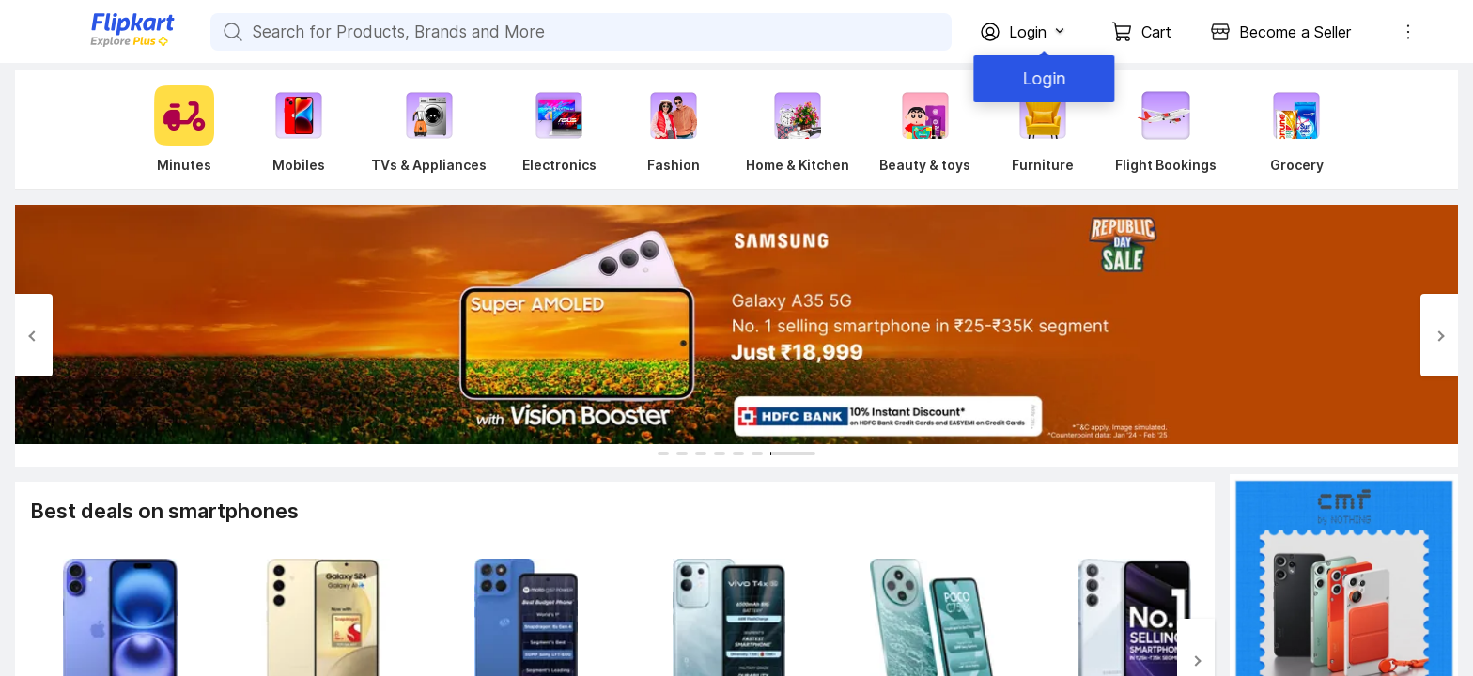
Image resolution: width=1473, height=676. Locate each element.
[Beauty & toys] (924, 129)
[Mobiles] (298, 129)
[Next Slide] (1439, 335)
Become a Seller (1295, 32)
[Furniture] (1042, 129)
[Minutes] (180, 129)
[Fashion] (673, 129)
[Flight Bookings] (1166, 129)
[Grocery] (1293, 129)
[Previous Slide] (34, 335)
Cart (1156, 32)
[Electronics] (559, 129)
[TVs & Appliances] (429, 129)
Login (1040, 78)
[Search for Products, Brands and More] (231, 32)
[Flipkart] (101, 45)
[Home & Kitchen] (797, 129)
